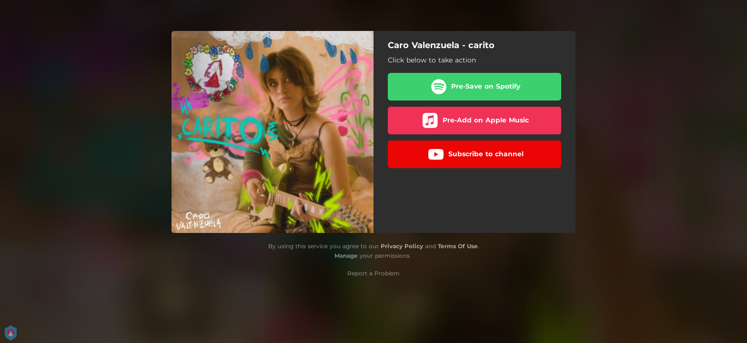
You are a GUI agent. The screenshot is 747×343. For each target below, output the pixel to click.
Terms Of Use (458, 246)
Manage (346, 255)
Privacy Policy (402, 246)
